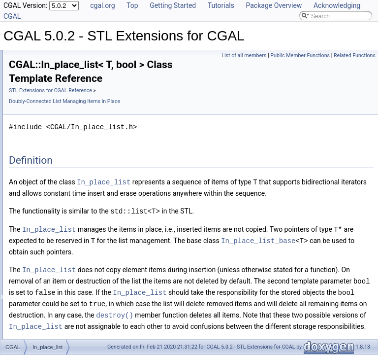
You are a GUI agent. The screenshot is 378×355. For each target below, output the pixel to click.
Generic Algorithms (49, 90)
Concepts (37, 177)
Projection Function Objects (61, 112)
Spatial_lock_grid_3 (50, 286)
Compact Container (50, 101)
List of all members (287, 55)
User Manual (33, 69)
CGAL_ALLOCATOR (52, 307)
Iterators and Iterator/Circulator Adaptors (77, 166)
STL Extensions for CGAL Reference (173, 104)
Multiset (35, 253)
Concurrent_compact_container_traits (74, 220)
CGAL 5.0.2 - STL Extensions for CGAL (60, 58)
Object (33, 264)
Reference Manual (41, 79)
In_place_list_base (56, 145)
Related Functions (355, 66)
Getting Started (173, 5)
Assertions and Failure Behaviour (68, 199)
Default (34, 231)
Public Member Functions (343, 55)
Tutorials (221, 5)
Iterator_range (43, 242)
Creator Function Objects (57, 123)
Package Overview (274, 5)
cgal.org (102, 5)
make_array (40, 318)
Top (132, 5)
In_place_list (48, 155)
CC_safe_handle (46, 210)
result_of (36, 275)
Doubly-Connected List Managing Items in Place (88, 134)
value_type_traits (47, 296)
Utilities (34, 188)
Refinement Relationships (50, 329)
